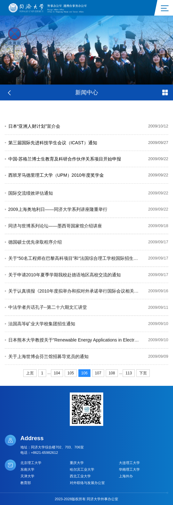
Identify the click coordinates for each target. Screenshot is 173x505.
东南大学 (27, 469)
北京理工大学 (30, 463)
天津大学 (27, 476)
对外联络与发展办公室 (87, 483)
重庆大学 (77, 463)
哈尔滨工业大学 (82, 469)
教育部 (25, 483)
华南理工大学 (129, 469)
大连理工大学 (129, 463)
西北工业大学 (80, 476)
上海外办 (126, 476)
